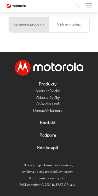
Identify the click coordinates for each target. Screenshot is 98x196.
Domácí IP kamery (47, 111)
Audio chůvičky (48, 91)
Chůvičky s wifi (48, 104)
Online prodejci (69, 25)
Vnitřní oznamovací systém (47, 178)
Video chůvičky (48, 98)
